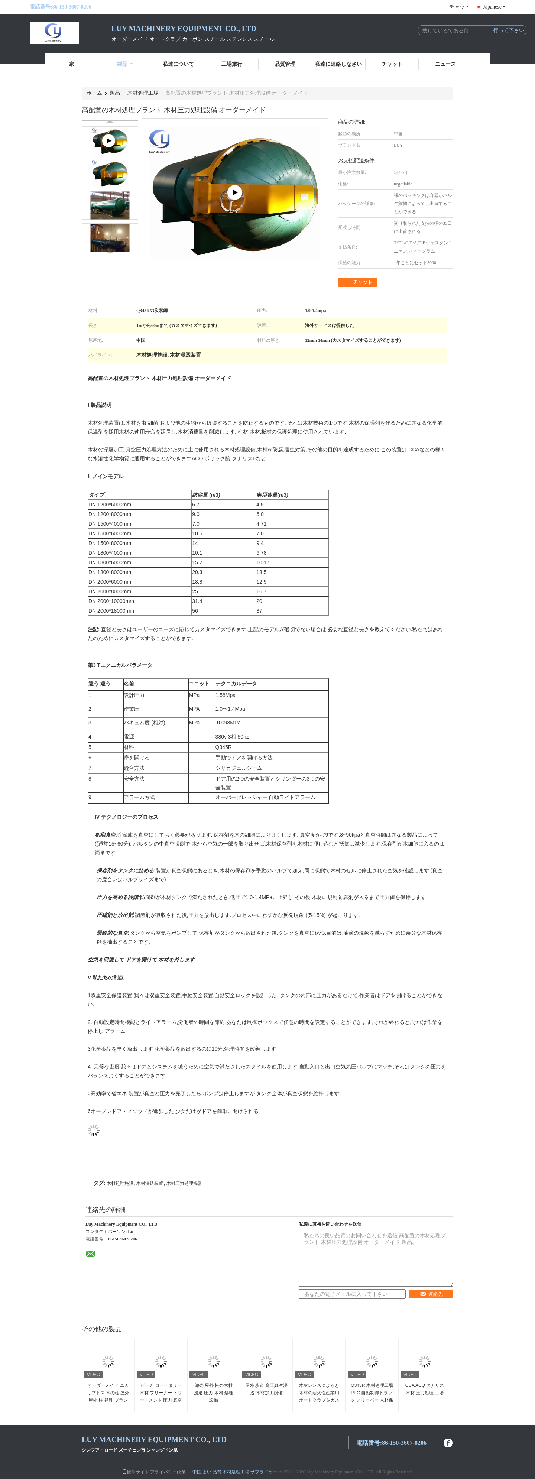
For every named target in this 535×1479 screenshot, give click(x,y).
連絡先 (431, 1294)
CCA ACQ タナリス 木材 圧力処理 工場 (424, 1389)
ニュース (445, 64)
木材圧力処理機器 (184, 1183)
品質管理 (285, 64)
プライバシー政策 (168, 1472)
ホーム (94, 93)
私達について (178, 64)
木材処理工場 (143, 93)
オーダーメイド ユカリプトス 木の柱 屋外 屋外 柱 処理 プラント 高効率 (108, 1396)
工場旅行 (231, 64)
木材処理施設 (120, 1183)
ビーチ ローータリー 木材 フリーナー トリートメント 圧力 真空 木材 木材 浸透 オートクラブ (161, 1400)
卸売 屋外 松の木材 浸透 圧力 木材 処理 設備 (213, 1393)
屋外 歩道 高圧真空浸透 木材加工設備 (266, 1389)
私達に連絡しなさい (338, 64)
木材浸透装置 (149, 1183)
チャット (459, 7)
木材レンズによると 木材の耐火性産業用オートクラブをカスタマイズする (319, 1396)
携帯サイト (135, 1472)
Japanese (494, 7)
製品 (125, 64)
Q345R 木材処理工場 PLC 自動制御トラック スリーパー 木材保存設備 (372, 1396)
